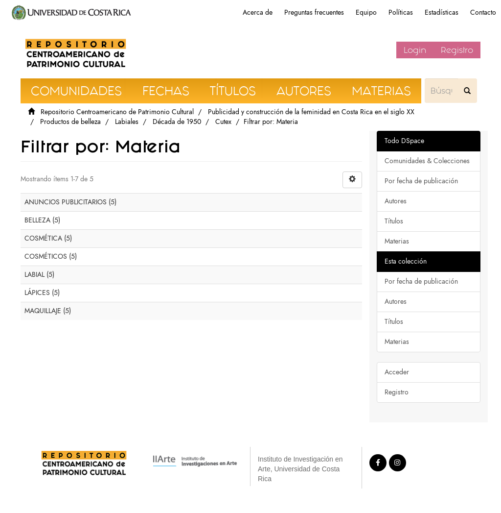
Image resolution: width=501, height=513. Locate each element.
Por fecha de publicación (421, 181)
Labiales (126, 121)
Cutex (223, 121)
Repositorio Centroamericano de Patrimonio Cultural (117, 112)
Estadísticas (441, 12)
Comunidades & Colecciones (427, 161)
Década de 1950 (177, 121)
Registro (457, 50)
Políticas (400, 12)
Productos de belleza (70, 121)
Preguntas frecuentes (314, 12)
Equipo (366, 12)
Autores (396, 201)
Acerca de (258, 12)
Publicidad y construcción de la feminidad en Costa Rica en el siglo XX (311, 112)
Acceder (397, 372)
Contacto (483, 12)
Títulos (394, 221)
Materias (397, 241)
